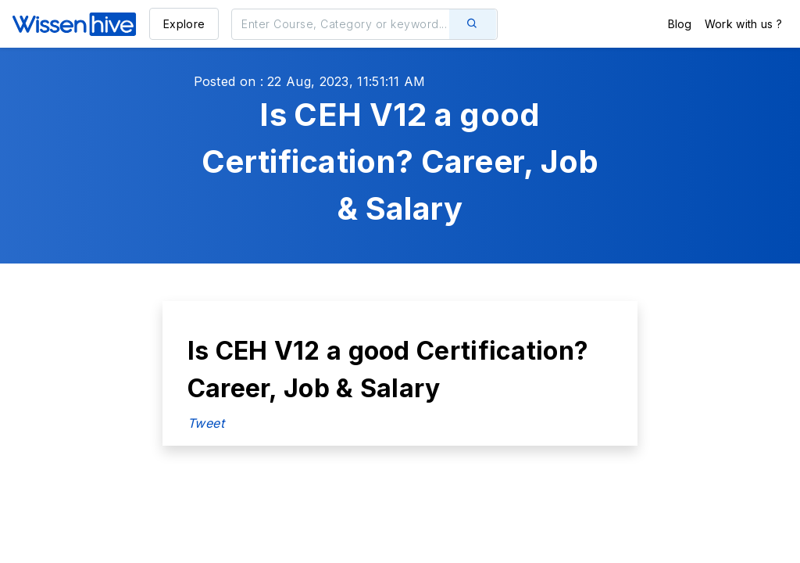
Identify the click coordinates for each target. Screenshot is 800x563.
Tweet (206, 423)
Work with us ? (743, 23)
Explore (184, 23)
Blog (680, 23)
